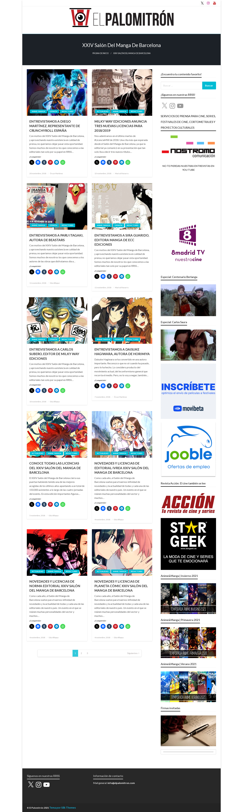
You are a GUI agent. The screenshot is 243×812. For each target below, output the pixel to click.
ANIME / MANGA (38, 111)
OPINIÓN (53, 111)
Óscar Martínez (56, 173)
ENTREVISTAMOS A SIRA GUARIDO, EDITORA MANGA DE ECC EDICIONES (121, 239)
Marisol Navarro (121, 173)
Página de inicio (101, 53)
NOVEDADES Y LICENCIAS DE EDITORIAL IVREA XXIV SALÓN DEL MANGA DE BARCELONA (121, 467)
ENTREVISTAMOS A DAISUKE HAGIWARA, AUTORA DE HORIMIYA (122, 351)
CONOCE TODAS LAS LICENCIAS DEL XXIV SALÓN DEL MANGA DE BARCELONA (55, 467)
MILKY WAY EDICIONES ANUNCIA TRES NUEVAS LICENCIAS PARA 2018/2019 (120, 125)
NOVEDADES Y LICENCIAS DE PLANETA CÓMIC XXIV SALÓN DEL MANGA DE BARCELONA (121, 585)
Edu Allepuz (55, 283)
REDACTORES (67, 111)
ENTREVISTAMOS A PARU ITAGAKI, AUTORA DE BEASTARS (56, 237)
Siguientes (132, 653)
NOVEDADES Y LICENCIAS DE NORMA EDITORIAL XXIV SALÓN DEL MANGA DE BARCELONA (54, 585)
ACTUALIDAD (102, 111)
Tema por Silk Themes (62, 807)
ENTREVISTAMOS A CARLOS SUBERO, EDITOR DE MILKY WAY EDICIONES (54, 353)
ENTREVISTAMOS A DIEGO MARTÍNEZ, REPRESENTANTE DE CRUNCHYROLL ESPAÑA (54, 125)
